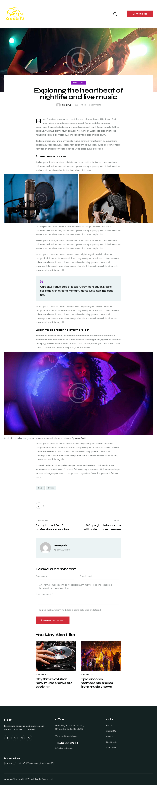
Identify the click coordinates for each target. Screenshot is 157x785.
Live (40, 488)
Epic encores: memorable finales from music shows (97, 682)
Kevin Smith (81, 438)
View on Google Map (66, 736)
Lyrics (51, 488)
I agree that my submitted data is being (70, 610)
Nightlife (78, 83)
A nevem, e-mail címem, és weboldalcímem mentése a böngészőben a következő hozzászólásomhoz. (75, 586)
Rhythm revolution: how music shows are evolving (54, 682)
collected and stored (90, 610)
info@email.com (63, 748)
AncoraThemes (13, 779)
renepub (60, 545)
